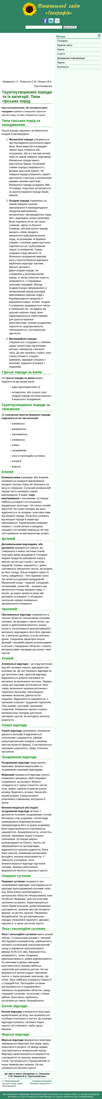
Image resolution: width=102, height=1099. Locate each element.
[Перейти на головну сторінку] (51, 9)
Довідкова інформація (71, 58)
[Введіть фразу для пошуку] (44, 27)
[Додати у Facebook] (44, 20)
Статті (61, 53)
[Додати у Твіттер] (51, 20)
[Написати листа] (57, 20)
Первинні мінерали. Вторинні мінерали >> (41, 1082)
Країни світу (64, 45)
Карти (61, 62)
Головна (62, 40)
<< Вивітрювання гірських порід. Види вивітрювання (12, 1083)
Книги (60, 49)
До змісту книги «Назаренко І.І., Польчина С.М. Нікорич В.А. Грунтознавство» (27, 1074)
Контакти (62, 66)
